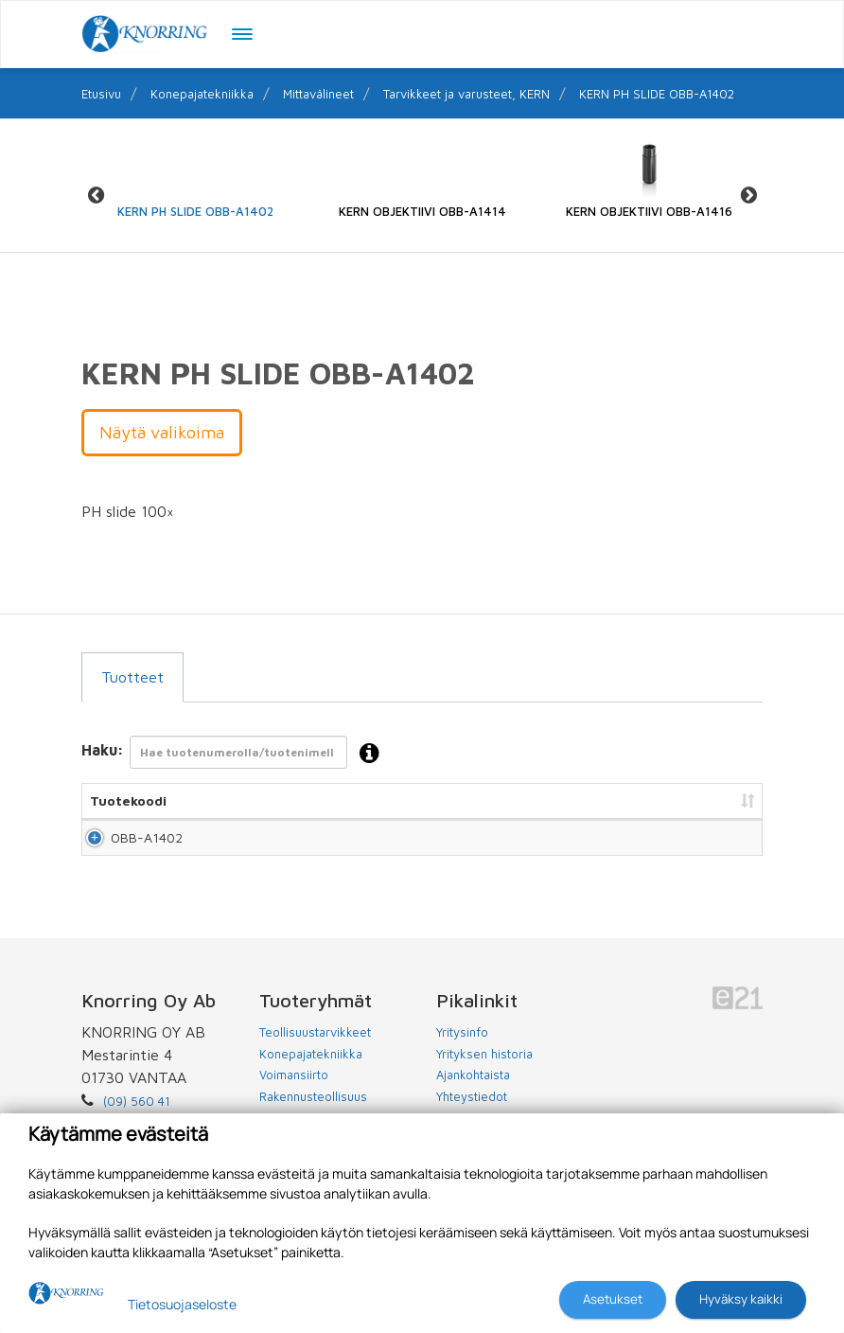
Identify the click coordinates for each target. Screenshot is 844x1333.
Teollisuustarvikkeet (315, 1049)
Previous (95, 195)
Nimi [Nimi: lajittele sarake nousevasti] (269, 800)
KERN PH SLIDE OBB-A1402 (656, 93)
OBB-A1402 (126, 846)
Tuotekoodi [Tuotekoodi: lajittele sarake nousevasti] (128, 800)
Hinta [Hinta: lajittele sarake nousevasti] (511, 800)
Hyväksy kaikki (740, 1298)
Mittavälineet (318, 93)
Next (748, 195)
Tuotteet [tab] (132, 676)
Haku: (236, 754)
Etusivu (101, 93)
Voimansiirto (293, 1091)
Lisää (726, 846)
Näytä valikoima (161, 432)
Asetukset (612, 1298)
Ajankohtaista (473, 1091)
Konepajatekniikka (202, 93)
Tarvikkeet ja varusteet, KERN (466, 93)
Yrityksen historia (484, 1070)
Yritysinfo (462, 1049)
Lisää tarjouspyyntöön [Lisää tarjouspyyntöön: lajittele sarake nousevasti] (659, 800)
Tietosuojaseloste (182, 1304)
